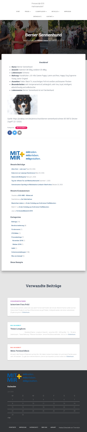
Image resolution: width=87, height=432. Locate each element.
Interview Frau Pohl (19, 304)
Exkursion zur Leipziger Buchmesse (23, 173)
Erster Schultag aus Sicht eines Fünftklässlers (41, 203)
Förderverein (15, 229)
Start (18, 11)
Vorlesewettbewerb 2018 (24, 211)
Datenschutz (37, 16)
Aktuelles (55, 11)
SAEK (13, 248)
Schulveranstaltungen (18, 252)
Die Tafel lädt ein (26, 199)
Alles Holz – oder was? (19, 169)
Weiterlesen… (26, 312)
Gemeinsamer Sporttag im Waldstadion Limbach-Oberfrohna (31, 184)
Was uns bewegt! (21, 127)
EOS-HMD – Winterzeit (25, 195)
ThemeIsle (76, 427)
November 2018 (17, 240)
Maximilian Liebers (17, 203)
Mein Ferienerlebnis (19, 351)
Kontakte (50, 16)
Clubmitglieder (41, 11)
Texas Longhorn (18, 329)
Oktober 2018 (16, 244)
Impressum (67, 11)
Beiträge (14, 221)
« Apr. (9, 417)
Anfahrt (53, 427)
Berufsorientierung (17, 225)
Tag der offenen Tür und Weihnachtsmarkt (25, 181)
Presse (28, 11)
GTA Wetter (15, 233)
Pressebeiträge (16, 237)
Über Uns (44, 427)
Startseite (12, 427)
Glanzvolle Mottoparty (18, 177)
